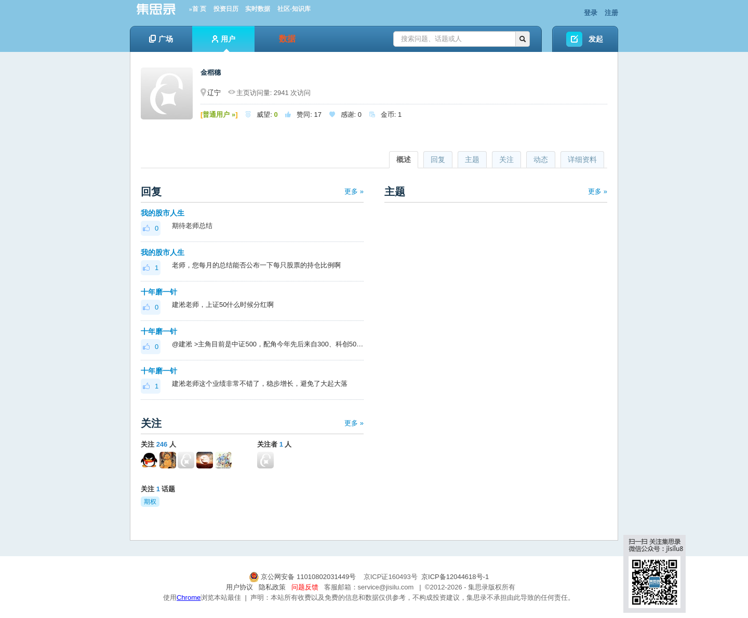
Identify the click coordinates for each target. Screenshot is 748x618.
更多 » (354, 191)
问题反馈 (304, 587)
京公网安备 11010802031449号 (303, 577)
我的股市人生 (162, 213)
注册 (611, 13)
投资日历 (225, 8)
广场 (161, 39)
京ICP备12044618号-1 (455, 577)
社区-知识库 (294, 8)
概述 (403, 159)
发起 (596, 39)
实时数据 (257, 8)
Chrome (189, 597)
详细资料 (582, 159)
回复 (438, 159)
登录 (590, 13)
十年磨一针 (159, 292)
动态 (540, 159)
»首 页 (197, 8)
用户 (223, 43)
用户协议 (239, 587)
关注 (506, 159)
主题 (472, 159)
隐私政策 (272, 587)
